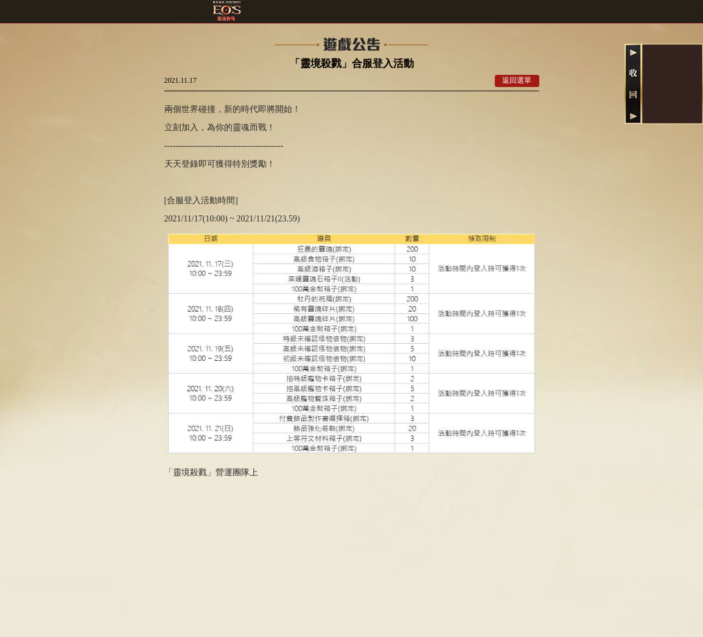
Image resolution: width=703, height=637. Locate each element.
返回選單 (516, 80)
